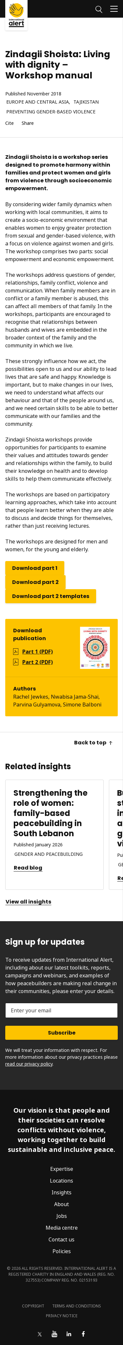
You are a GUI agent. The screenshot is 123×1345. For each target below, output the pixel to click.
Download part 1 (34, 568)
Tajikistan (86, 102)
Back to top (93, 742)
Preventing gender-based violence (50, 112)
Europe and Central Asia (37, 102)
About (61, 1204)
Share (28, 123)
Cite (9, 123)
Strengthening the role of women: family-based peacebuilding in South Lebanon (50, 813)
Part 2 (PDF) (37, 662)
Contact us (61, 1239)
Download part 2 (35, 582)
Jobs (61, 1216)
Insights (61, 1192)
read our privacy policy (28, 1064)
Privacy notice (61, 1316)
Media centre (62, 1227)
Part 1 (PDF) (37, 651)
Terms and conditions (76, 1306)
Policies (61, 1251)
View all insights (28, 901)
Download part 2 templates (50, 596)
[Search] (98, 8)
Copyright (33, 1306)
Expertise (61, 1168)
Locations (61, 1180)
